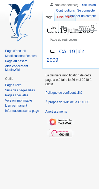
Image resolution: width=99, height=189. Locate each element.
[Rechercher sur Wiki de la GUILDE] (86, 27)
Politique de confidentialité (63, 92)
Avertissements (56, 111)
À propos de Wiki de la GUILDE (67, 102)
